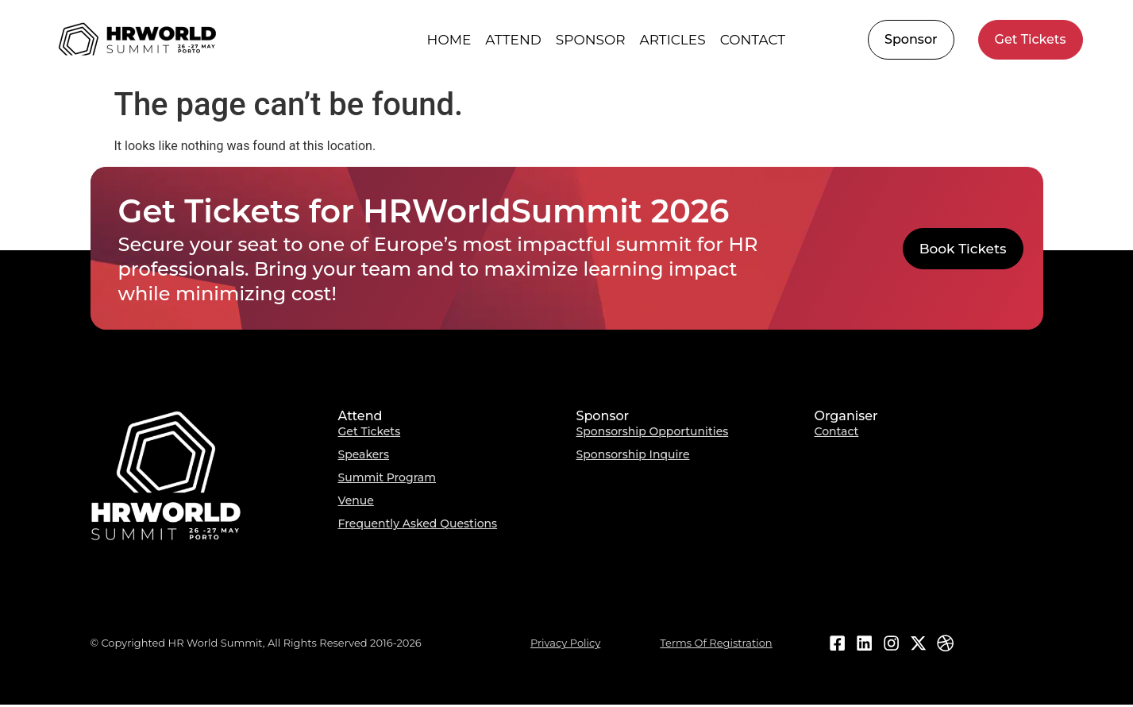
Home (449, 40)
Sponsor (591, 40)
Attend (513, 40)
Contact (752, 40)
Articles (673, 40)
